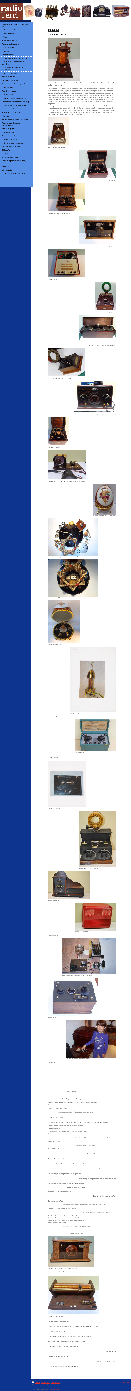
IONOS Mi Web (53, 1389)
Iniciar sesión (125, 1382)
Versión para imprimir (41, 1383)
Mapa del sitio (55, 1383)
